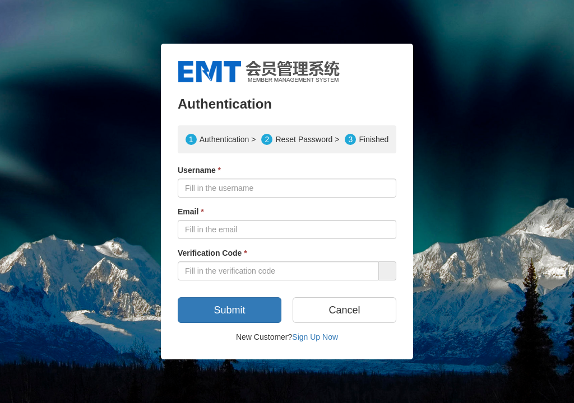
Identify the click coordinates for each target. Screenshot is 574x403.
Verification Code (212, 253)
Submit (229, 310)
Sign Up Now (315, 336)
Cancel (344, 310)
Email (191, 211)
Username (199, 170)
